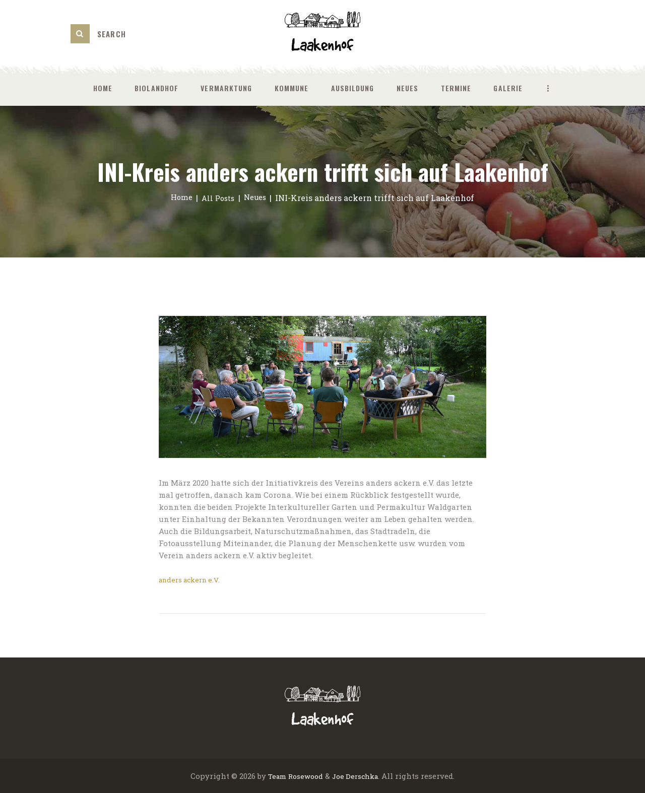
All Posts (218, 197)
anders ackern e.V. (193, 579)
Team (273, 775)
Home (178, 197)
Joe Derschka (357, 775)
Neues (257, 197)
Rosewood (304, 775)
